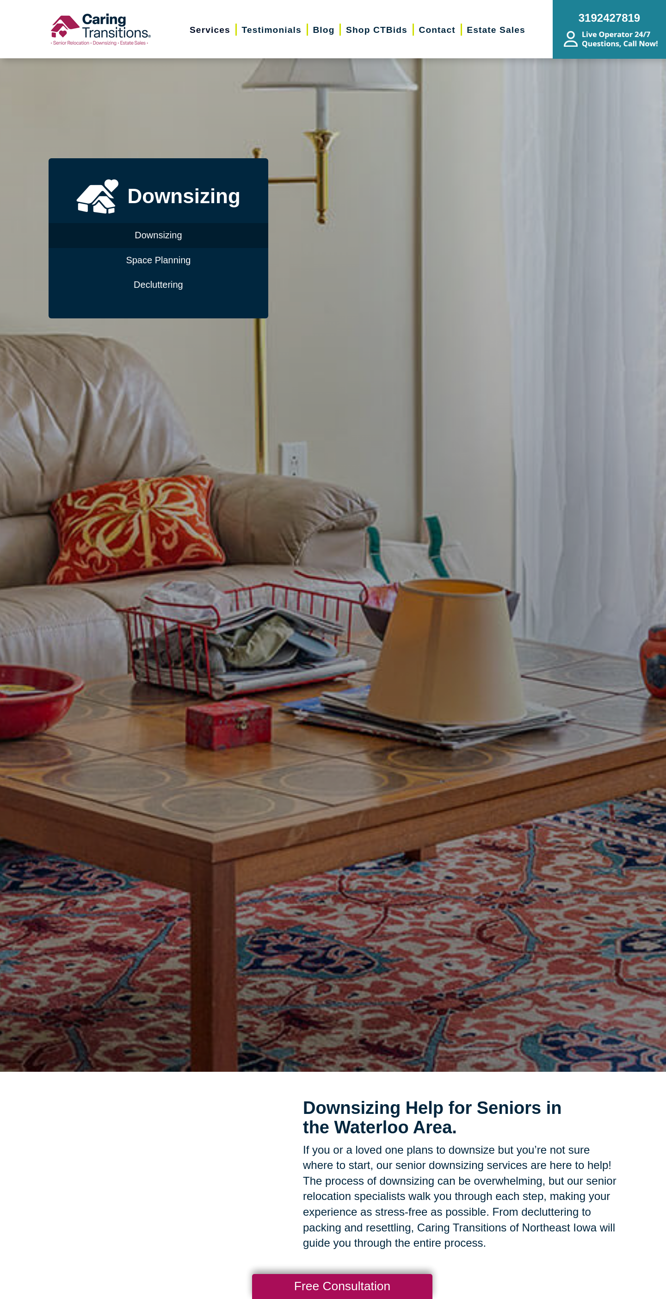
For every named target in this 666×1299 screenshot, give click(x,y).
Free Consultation (342, 1286)
